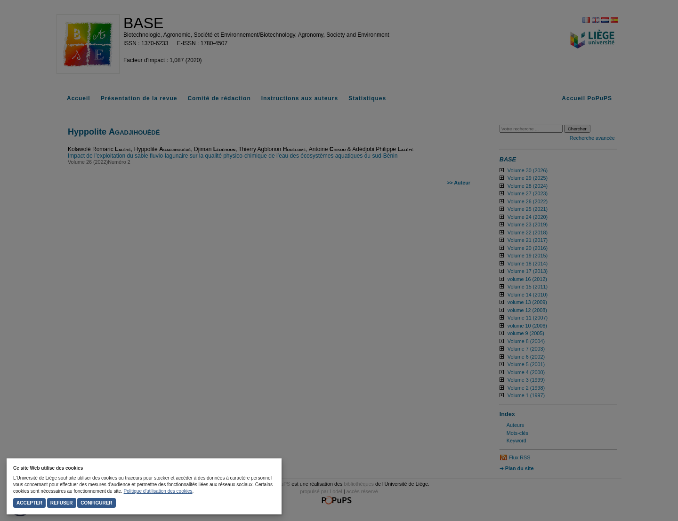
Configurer (96, 502)
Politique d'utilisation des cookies (158, 491)
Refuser (61, 502)
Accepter (29, 502)
